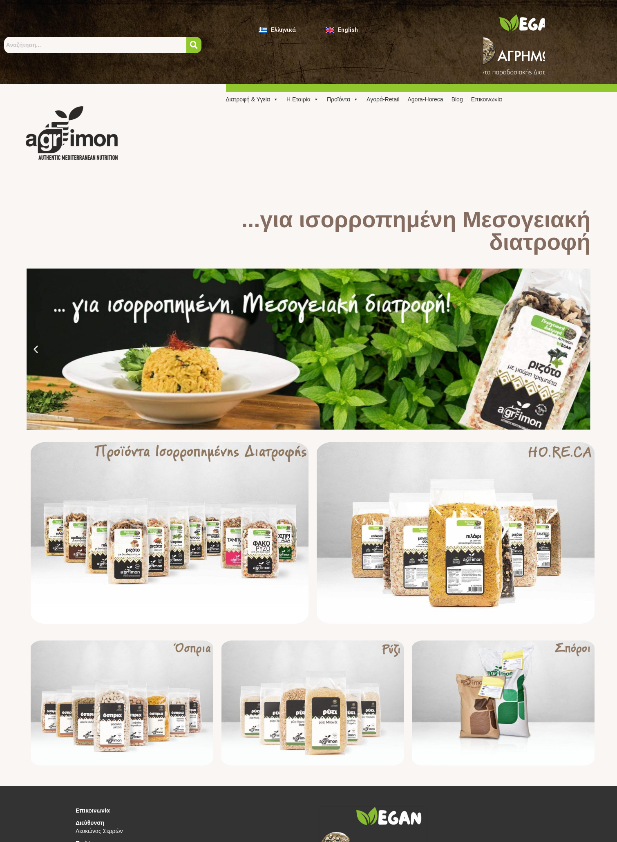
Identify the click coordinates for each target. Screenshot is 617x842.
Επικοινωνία (486, 99)
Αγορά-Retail (383, 99)
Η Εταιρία (302, 99)
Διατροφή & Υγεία (252, 99)
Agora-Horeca (425, 99)
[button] (36, 349)
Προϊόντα (342, 99)
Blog (457, 99)
